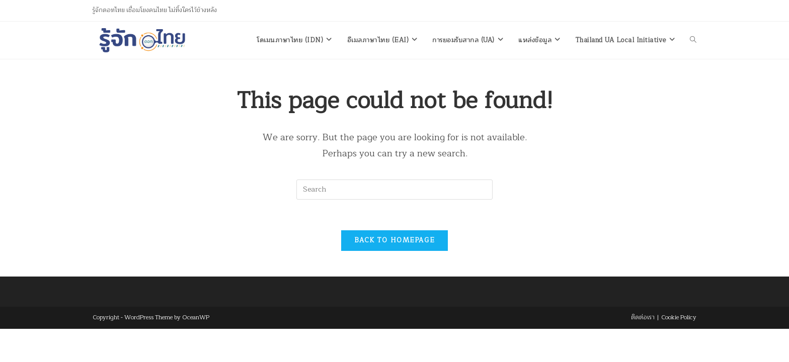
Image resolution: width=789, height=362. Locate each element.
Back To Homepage (394, 240)
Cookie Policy (678, 317)
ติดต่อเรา (643, 317)
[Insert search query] (394, 189)
